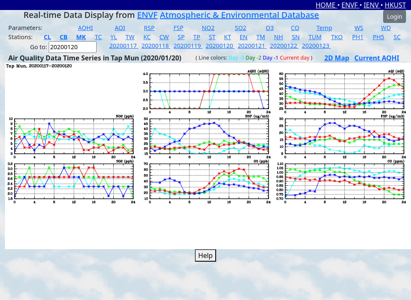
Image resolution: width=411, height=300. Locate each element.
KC (147, 37)
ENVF (350, 5)
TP (196, 37)
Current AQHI (376, 57)
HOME (326, 5)
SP (181, 37)
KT (227, 37)
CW (164, 37)
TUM (315, 37)
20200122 (284, 46)
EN (244, 37)
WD (386, 28)
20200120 (220, 46)
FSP (178, 28)
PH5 (378, 37)
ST (212, 37)
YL (113, 37)
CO (295, 28)
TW (130, 37)
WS (358, 28)
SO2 (240, 28)
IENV (372, 5)
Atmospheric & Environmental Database (239, 14)
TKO (337, 37)
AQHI (85, 28)
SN (296, 37)
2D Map (336, 57)
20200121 (252, 46)
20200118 (156, 46)
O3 (270, 28)
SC (397, 37)
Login (394, 16)
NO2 (208, 28)
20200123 (316, 46)
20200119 (188, 46)
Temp (324, 28)
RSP (149, 28)
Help (205, 255)
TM (261, 37)
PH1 (358, 37)
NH (278, 37)
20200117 (124, 46)
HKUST (395, 5)
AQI (120, 28)
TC (98, 37)
